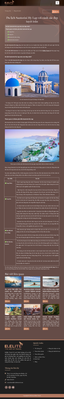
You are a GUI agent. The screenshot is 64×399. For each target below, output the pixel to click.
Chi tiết (8, 301)
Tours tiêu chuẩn (39, 351)
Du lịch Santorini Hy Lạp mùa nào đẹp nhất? (18, 26)
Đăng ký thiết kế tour (54, 351)
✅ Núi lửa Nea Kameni (13, 40)
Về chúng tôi (38, 348)
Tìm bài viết (56, 11)
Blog (35, 362)
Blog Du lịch (17, 11)
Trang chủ (8, 11)
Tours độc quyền (39, 354)
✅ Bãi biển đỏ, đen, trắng (14, 37)
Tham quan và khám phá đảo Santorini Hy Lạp (19, 29)
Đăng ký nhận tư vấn (54, 348)
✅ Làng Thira (11, 32)
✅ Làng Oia (11, 34)
